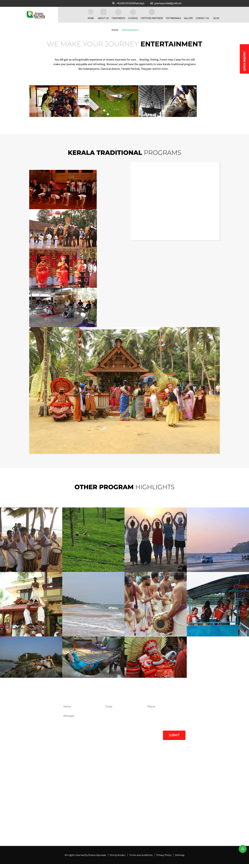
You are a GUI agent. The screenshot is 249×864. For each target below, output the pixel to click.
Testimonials (173, 14)
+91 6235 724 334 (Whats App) (130, 3)
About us (103, 14)
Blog (216, 14)
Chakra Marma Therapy (116, 791)
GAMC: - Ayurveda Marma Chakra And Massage (185, 791)
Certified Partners (152, 14)
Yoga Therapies (112, 795)
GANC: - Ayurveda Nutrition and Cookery (182, 787)
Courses (133, 14)
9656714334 (40, 801)
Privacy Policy (163, 855)
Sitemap (179, 855)
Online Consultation (115, 798)
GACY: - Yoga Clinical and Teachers (179, 798)
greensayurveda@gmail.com (168, 3)
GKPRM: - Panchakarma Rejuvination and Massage (188, 783)
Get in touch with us (96, 836)
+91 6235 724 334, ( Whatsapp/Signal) (54, 797)
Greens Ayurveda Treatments (119, 783)
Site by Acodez (117, 855)
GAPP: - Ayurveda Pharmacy (176, 802)
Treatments (118, 14)
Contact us (202, 14)
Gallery (188, 14)
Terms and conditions (141, 855)
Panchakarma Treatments (118, 779)
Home (90, 14)
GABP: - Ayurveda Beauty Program (179, 795)
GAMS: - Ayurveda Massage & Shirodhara (182, 779)
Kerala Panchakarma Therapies (121, 787)
